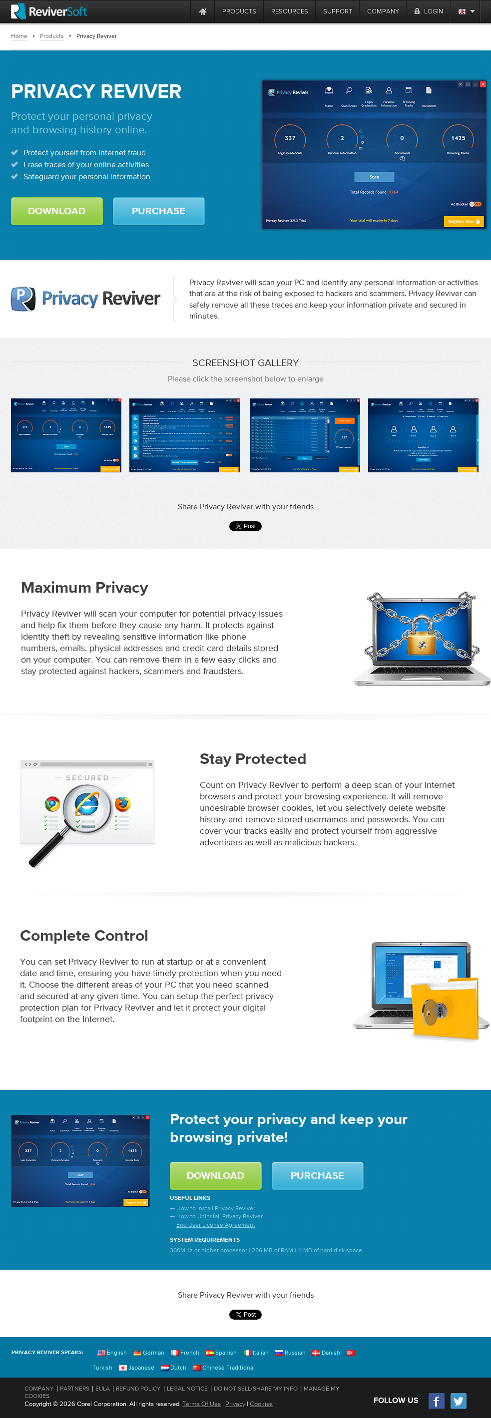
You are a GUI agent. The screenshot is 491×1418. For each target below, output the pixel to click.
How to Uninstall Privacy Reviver (219, 1216)
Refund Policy (138, 1388)
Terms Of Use (201, 1404)
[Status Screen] (66, 435)
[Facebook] (437, 1408)
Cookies (261, 1404)
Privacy (235, 1404)
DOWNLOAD (56, 211)
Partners (74, 1388)
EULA (102, 1388)
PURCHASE (158, 211)
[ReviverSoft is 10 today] (181, 11)
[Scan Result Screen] (184, 435)
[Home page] (202, 11)
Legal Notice (187, 1388)
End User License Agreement (215, 1224)
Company (39, 1388)
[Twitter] (459, 1408)
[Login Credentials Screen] (305, 435)
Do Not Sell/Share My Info (256, 1388)
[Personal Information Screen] (423, 435)
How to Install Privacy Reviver (215, 1208)
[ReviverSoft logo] (49, 11)
